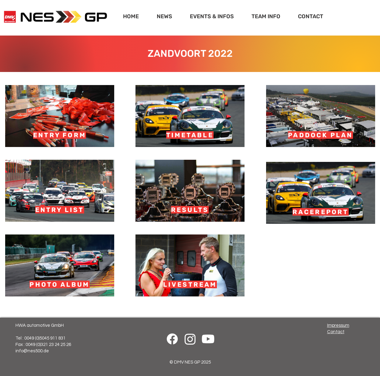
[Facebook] (172, 339)
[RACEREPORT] (320, 193)
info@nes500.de (32, 351)
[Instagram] (190, 339)
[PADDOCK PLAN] (320, 116)
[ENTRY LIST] (59, 191)
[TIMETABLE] (190, 116)
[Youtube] (208, 339)
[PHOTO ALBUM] (59, 265)
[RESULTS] (190, 191)
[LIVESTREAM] (190, 265)
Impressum (338, 325)
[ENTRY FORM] (59, 116)
